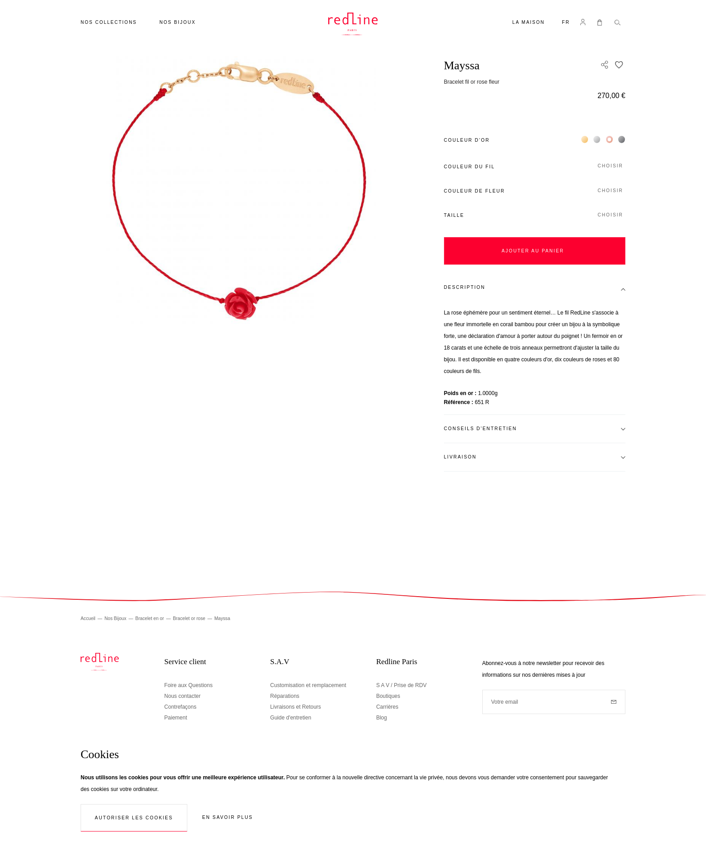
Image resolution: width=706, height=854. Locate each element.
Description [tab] (464, 287)
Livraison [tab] (460, 456)
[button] (566, 23)
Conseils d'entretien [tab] (480, 428)
